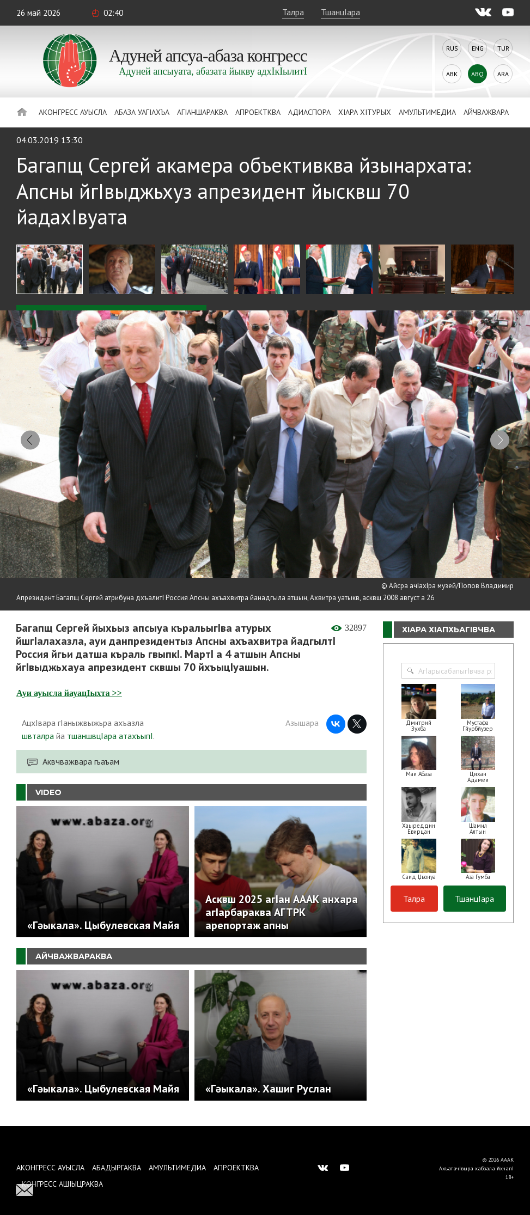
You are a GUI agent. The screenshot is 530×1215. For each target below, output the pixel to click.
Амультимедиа (427, 112)
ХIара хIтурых (364, 112)
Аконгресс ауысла (73, 112)
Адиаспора (309, 112)
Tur (503, 48)
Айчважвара (486, 112)
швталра (38, 740)
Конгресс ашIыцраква (62, 1184)
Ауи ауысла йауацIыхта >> (69, 697)
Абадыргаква (116, 1168)
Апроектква (258, 112)
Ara (503, 74)
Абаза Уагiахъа (141, 112)
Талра (293, 12)
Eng (478, 48)
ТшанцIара (340, 12)
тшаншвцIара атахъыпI (110, 740)
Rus (452, 48)
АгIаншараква (202, 112)
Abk (452, 74)
